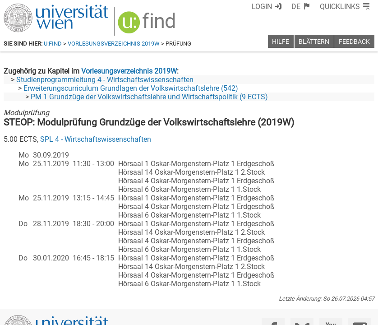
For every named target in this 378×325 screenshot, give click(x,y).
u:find (53, 43)
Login (262, 6)
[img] (147, 25)
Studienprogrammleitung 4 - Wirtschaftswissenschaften (105, 79)
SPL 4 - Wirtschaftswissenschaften (95, 139)
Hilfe (280, 42)
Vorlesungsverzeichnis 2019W (114, 43)
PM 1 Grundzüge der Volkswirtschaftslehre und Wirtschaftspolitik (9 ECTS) (149, 97)
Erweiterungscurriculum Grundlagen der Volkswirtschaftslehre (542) (130, 88)
